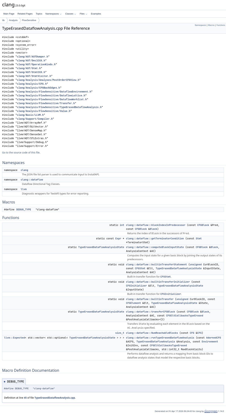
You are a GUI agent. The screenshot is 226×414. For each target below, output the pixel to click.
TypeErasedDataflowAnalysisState (101, 247)
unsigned (196, 264)
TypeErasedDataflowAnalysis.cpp (54, 397)
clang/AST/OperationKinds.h (36, 64)
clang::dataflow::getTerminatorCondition (155, 238)
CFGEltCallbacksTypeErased (184, 315)
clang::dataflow (32, 179)
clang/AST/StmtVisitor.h (34, 76)
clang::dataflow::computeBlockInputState (155, 247)
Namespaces (53, 13)
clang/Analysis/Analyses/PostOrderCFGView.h (48, 80)
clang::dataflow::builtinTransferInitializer (158, 281)
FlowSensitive (29, 20)
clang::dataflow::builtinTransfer (150, 299)
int (122, 225)
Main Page (8, 13)
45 (25, 397)
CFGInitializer (136, 285)
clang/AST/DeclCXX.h (31, 60)
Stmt (199, 238)
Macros (211, 25)
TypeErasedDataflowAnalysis (155, 341)
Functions (220, 25)
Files (83, 13)
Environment (210, 341)
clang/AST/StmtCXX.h (31, 72)
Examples (96, 13)
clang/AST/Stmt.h (29, 68)
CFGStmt (140, 268)
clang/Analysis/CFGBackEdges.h (38, 87)
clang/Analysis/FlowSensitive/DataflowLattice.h (51, 95)
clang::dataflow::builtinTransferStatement (156, 264)
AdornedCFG (213, 337)
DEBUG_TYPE (23, 209)
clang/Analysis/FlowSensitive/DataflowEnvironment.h (54, 91)
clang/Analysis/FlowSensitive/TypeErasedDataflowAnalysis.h (59, 107)
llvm (24, 189)
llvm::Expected (14, 337)
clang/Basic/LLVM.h (30, 115)
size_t (119, 332)
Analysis (13, 20)
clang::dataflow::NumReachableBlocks (152, 332)
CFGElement (133, 303)
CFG (192, 332)
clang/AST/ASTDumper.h (32, 56)
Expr (118, 238)
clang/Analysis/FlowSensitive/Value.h (43, 111)
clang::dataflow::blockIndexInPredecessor (155, 225)
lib (3, 20)
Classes (70, 13)
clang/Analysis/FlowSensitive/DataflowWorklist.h (52, 99)
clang (24, 170)
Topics (39, 13)
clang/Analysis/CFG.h (32, 84)
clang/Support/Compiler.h (35, 119)
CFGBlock (203, 225)
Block (153, 229)
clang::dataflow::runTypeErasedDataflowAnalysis (160, 337)
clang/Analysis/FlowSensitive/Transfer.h (46, 103)
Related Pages (24, 13)
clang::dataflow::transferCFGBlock (150, 311)
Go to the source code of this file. (21, 152)
